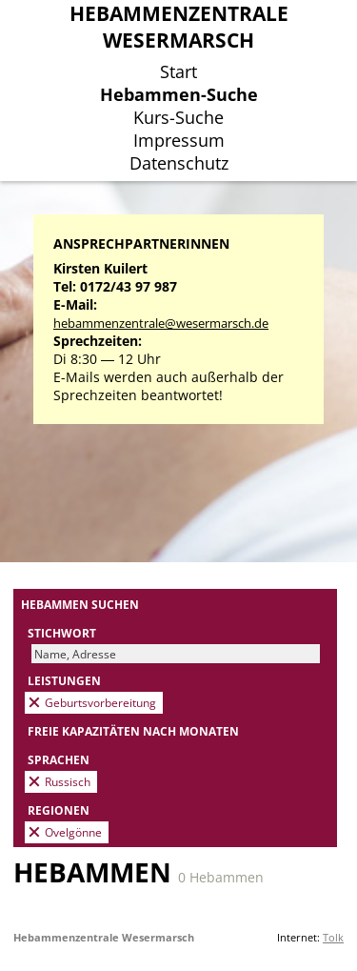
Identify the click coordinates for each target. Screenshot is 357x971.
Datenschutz (178, 163)
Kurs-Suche (178, 117)
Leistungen (64, 680)
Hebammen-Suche (179, 94)
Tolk (333, 937)
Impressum (179, 140)
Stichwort (62, 632)
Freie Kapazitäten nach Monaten (133, 730)
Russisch (67, 781)
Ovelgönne (73, 832)
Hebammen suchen (80, 604)
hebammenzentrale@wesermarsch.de (160, 323)
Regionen (58, 810)
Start (178, 71)
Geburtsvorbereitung (100, 702)
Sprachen (58, 759)
